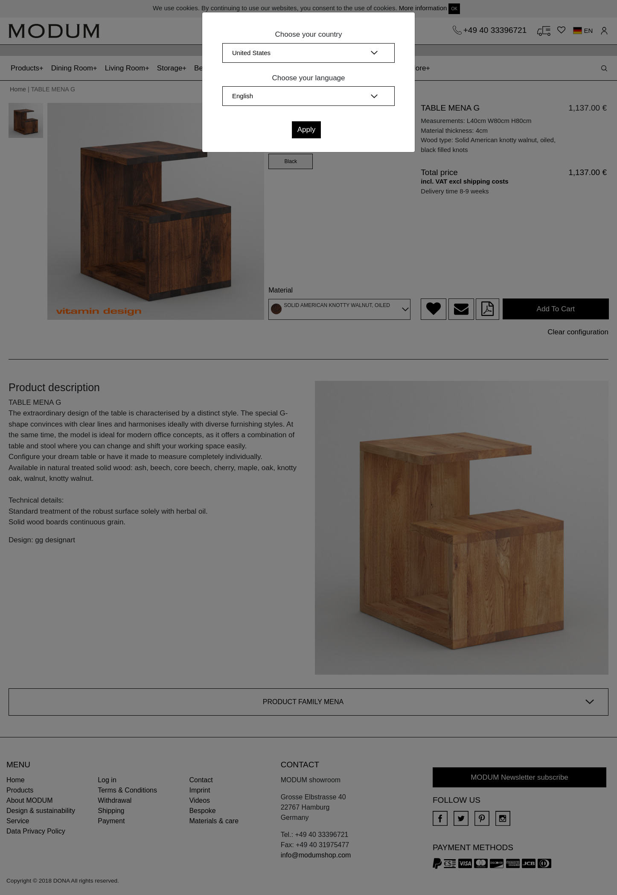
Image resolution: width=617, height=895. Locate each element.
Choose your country (308, 34)
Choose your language (308, 78)
